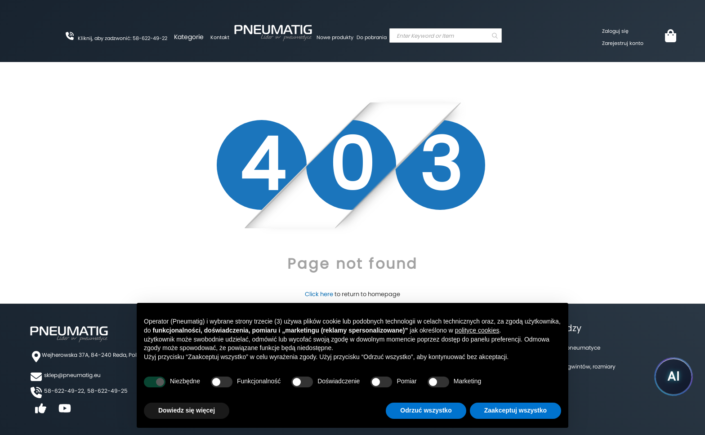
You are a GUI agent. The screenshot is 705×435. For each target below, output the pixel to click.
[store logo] (273, 31)
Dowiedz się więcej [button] (186, 410)
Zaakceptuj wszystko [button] (515, 410)
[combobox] (445, 35)
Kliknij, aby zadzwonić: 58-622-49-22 (122, 38)
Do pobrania (372, 37)
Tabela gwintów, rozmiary (582, 366)
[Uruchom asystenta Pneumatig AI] (674, 377)
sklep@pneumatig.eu (72, 375)
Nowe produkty (335, 37)
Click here (319, 294)
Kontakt (219, 37)
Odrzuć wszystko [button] (425, 410)
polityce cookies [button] (477, 330)
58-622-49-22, (64, 391)
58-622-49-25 (107, 391)
